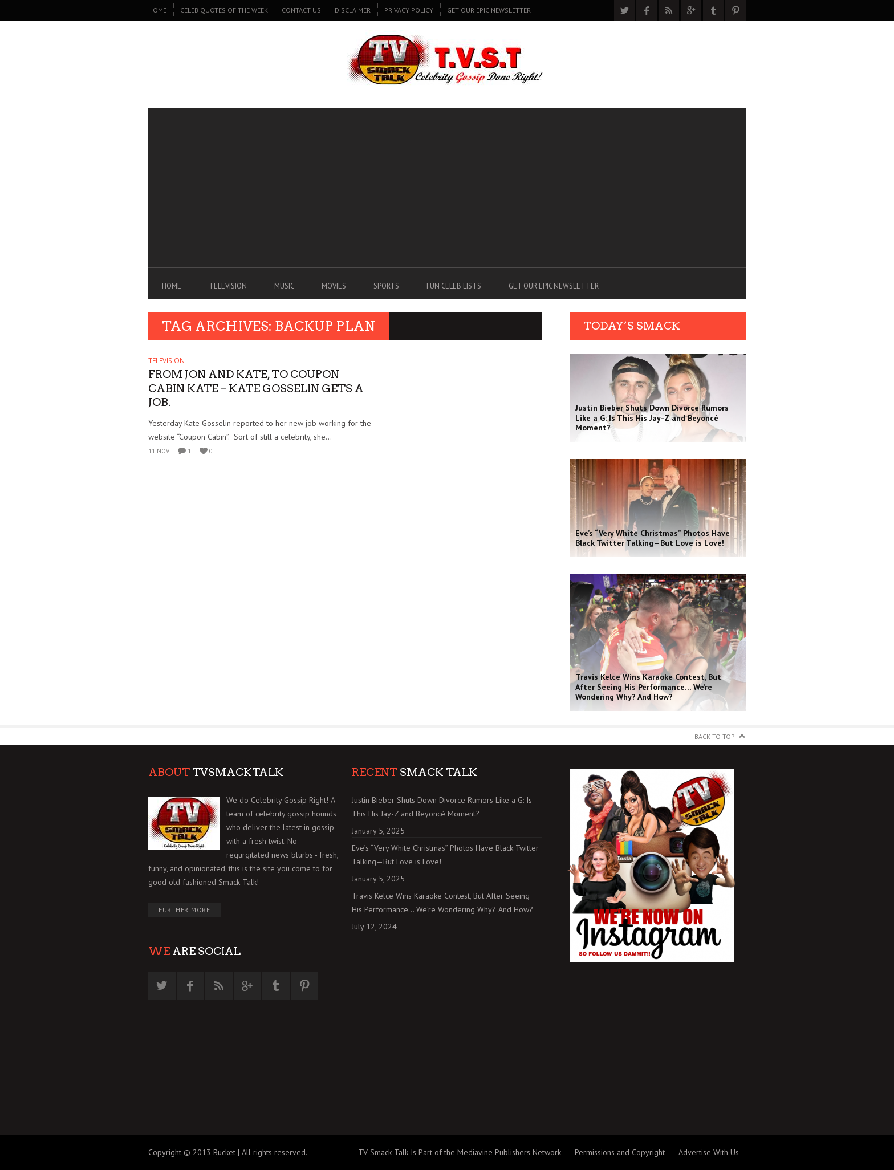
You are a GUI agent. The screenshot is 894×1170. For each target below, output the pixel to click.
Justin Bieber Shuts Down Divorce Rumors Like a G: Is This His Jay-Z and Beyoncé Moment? (442, 807)
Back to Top (714, 736)
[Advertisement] (447, 188)
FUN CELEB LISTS (453, 286)
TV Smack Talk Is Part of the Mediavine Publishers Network (459, 1152)
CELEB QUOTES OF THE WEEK (224, 10)
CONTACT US (301, 10)
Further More (184, 909)
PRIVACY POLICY (408, 10)
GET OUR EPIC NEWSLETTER (489, 10)
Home (157, 10)
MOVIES (334, 286)
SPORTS (386, 286)
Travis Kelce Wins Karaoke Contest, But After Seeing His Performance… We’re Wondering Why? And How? (442, 903)
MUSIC (284, 286)
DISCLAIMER (353, 10)
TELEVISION (228, 286)
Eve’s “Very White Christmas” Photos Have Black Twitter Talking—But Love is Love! (445, 855)
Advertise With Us (708, 1152)
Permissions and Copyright (620, 1152)
